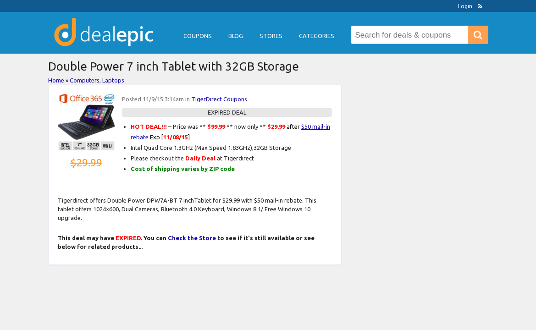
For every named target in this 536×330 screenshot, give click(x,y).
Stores (271, 36)
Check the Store (192, 238)
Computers (84, 80)
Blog (235, 36)
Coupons (197, 36)
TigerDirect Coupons (219, 99)
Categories (316, 36)
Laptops (113, 80)
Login (465, 6)
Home (56, 80)
